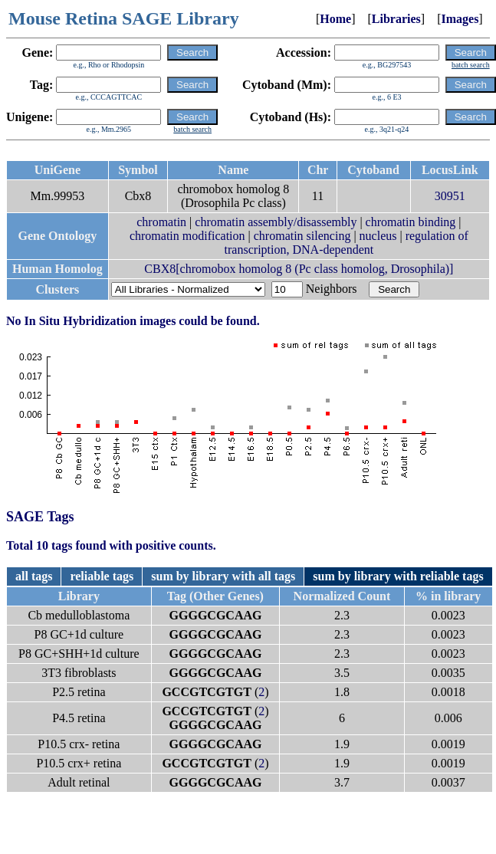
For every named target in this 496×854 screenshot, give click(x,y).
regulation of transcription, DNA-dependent (346, 242)
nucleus (378, 235)
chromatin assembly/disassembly (275, 221)
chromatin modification (187, 235)
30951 (450, 195)
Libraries (396, 18)
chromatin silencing (302, 235)
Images (459, 18)
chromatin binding (411, 221)
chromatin (161, 221)
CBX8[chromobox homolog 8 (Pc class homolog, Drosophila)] (298, 268)
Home (335, 18)
